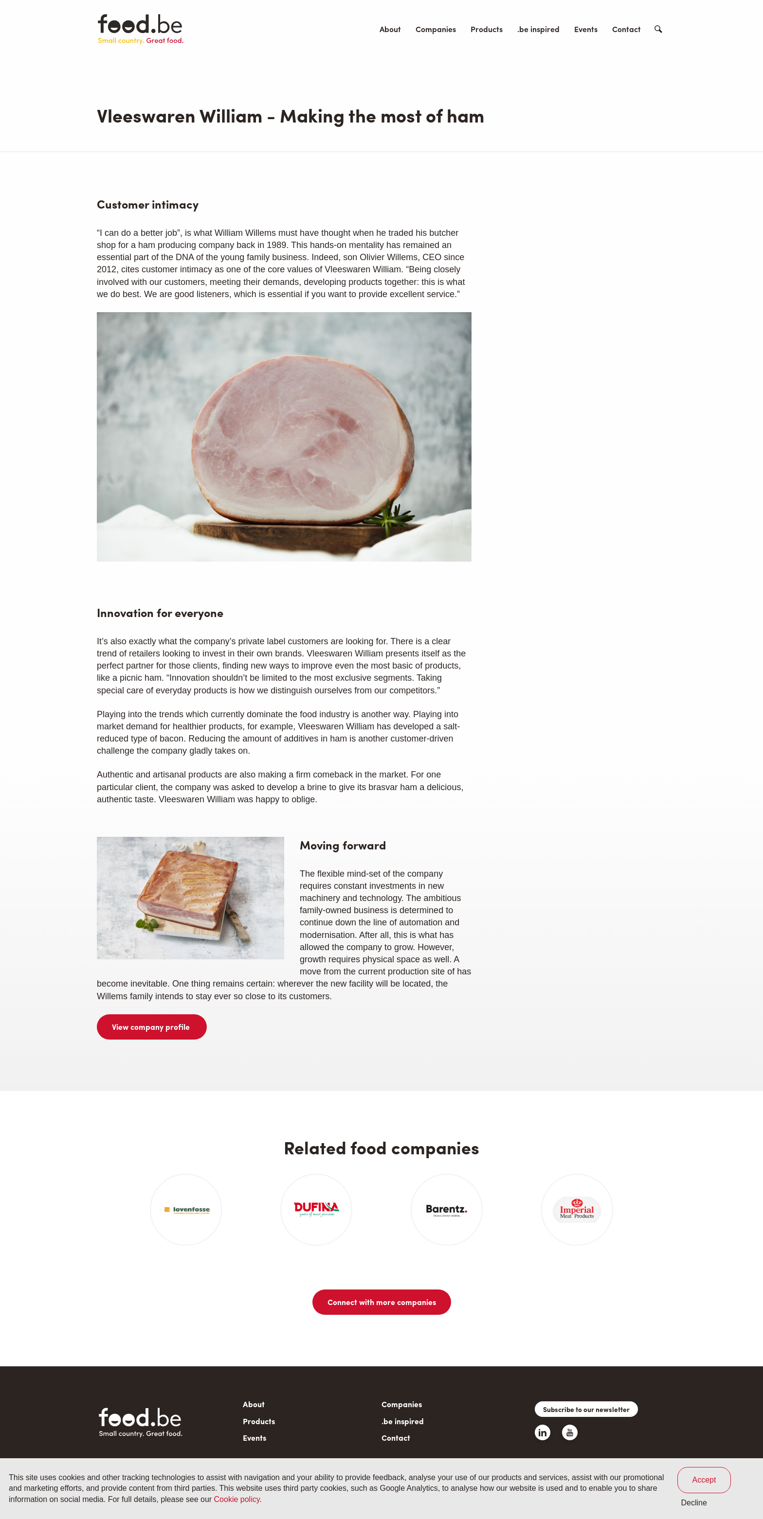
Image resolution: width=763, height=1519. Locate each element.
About (390, 29)
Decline (694, 1503)
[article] (186, 1210)
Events (586, 29)
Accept (704, 1480)
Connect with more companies (381, 1301)
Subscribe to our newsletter (586, 1409)
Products (487, 29)
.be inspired (538, 29)
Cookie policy (237, 1499)
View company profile (152, 1026)
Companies (436, 29)
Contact (626, 29)
